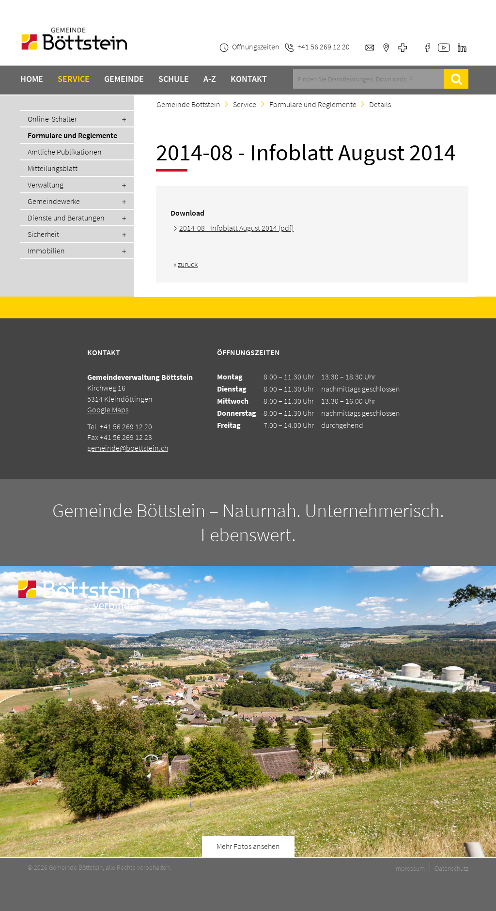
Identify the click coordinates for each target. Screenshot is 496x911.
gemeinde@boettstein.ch (127, 448)
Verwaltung (45, 184)
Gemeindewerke (54, 201)
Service (74, 79)
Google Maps (107, 409)
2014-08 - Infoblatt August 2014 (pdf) (236, 228)
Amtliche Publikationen (65, 152)
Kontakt (249, 79)
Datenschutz (451, 868)
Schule (173, 79)
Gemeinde (124, 79)
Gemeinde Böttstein (188, 104)
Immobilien (46, 250)
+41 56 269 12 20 (126, 426)
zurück (188, 264)
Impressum (409, 868)
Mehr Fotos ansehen (248, 846)
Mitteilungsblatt (53, 168)
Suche (456, 79)
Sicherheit (43, 234)
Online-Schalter (52, 119)
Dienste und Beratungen (66, 217)
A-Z (209, 79)
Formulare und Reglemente (72, 135)
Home (31, 79)
